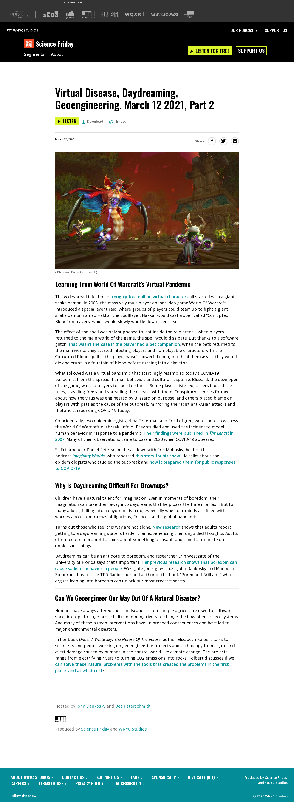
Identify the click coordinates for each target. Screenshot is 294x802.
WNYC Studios (133, 729)
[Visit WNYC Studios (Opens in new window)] (88, 14)
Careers (20, 783)
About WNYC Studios (32, 777)
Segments (34, 55)
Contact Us (74, 777)
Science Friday (95, 729)
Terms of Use (52, 783)
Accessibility (130, 783)
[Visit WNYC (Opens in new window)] (50, 14)
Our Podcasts (243, 30)
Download (92, 121)
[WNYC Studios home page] (28, 30)
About (57, 55)
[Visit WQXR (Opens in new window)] (134, 14)
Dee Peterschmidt (133, 706)
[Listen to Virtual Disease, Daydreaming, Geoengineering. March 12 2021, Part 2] (67, 121)
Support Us (276, 30)
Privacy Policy (91, 783)
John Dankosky (90, 706)
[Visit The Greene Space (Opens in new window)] (189, 15)
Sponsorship (165, 777)
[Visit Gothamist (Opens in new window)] (70, 14)
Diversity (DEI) (203, 777)
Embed (117, 121)
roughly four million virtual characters (150, 296)
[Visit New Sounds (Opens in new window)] (164, 14)
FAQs (136, 777)
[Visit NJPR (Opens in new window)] (110, 14)
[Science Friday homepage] (30, 44)
